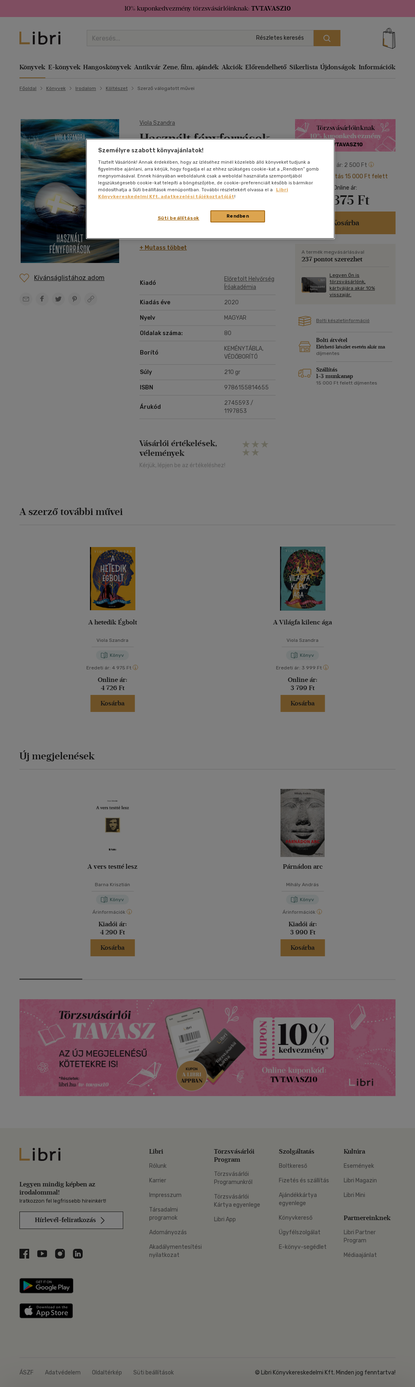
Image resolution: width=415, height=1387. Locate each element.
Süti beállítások (178, 218)
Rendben (238, 216)
